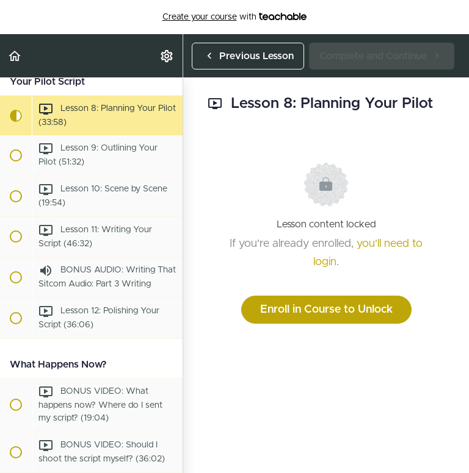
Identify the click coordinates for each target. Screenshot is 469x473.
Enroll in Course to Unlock (326, 309)
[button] (15, 55)
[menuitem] (167, 55)
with (234, 17)
